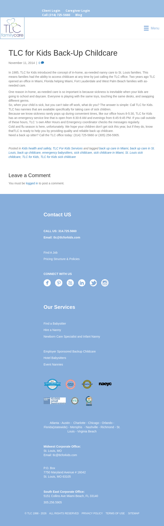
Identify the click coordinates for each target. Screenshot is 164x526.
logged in (32, 183)
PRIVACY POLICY (92, 513)
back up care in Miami (113, 148)
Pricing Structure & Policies (62, 259)
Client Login (51, 11)
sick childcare (83, 152)
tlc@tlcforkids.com (66, 237)
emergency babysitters (57, 152)
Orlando (107, 423)
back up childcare (29, 152)
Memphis (76, 427)
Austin (66, 423)
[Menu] (151, 28)
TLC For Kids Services (68, 148)
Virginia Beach (87, 431)
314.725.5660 (67, 231)
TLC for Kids (30, 157)
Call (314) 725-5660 (56, 15)
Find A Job (50, 252)
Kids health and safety (36, 148)
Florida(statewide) (55, 427)
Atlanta (54, 423)
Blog (78, 15)
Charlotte (79, 423)
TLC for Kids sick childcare (58, 157)
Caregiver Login (78, 11)
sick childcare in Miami (108, 152)
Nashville (92, 427)
